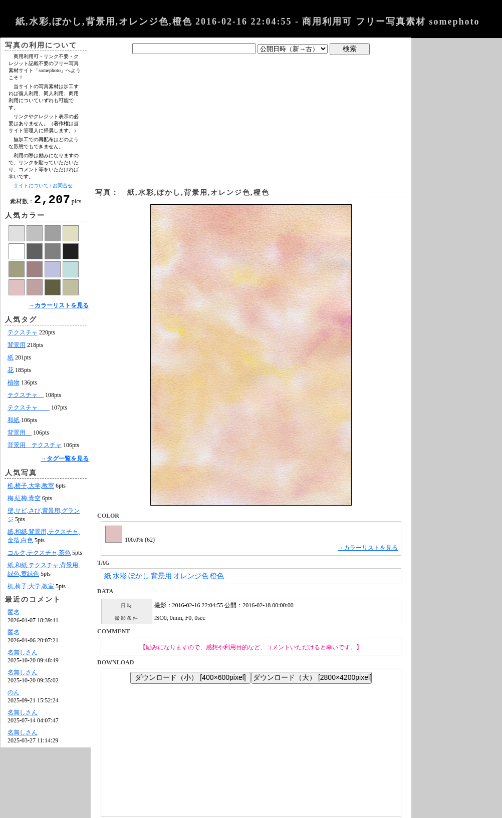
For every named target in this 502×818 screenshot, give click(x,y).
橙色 (217, 576)
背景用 (17, 347)
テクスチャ (23, 335)
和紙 (14, 423)
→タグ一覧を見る (65, 461)
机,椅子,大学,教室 (31, 488)
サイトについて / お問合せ (43, 185)
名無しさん (23, 655)
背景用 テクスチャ (35, 448)
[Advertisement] (251, 119)
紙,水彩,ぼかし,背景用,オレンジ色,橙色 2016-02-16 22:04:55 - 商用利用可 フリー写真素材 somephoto (247, 22)
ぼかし (138, 576)
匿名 (14, 615)
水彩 (120, 576)
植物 (14, 385)
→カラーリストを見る (59, 308)
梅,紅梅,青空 (24, 501)
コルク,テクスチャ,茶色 (39, 555)
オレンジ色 (190, 576)
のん (14, 695)
